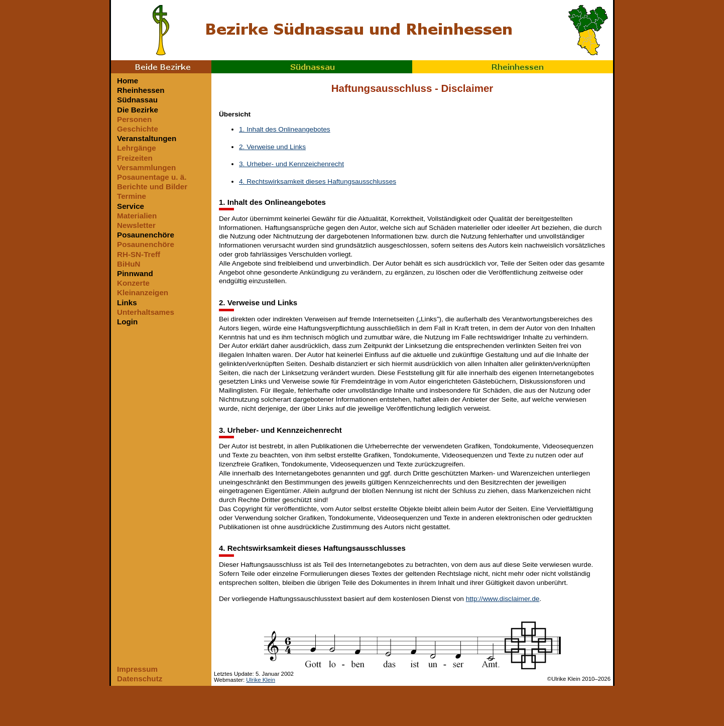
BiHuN (128, 264)
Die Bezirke (137, 109)
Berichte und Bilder (152, 186)
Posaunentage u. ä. (151, 177)
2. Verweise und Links (272, 147)
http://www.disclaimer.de (503, 598)
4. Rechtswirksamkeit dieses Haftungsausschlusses (317, 181)
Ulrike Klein (260, 680)
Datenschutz (139, 678)
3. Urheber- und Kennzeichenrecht (291, 164)
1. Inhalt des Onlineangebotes (284, 129)
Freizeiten (135, 158)
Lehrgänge (136, 148)
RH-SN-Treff (138, 254)
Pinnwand (135, 273)
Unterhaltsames (145, 312)
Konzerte (133, 283)
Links (127, 302)
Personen (134, 119)
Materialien (137, 215)
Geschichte (137, 129)
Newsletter (136, 225)
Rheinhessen (512, 66)
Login (127, 321)
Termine (131, 196)
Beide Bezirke (161, 66)
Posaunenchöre (145, 234)
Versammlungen (146, 167)
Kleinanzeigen (142, 292)
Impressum (137, 669)
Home (127, 80)
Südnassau (311, 66)
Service (130, 206)
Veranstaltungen (146, 138)
